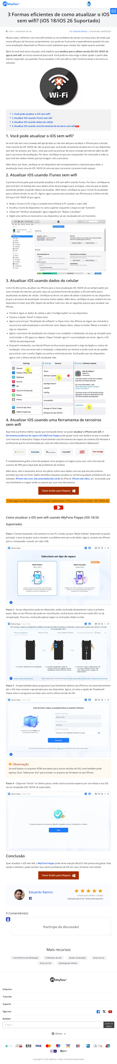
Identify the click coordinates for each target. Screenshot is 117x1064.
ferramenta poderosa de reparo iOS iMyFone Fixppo (33, 435)
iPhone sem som (24, 478)
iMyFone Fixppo (46, 863)
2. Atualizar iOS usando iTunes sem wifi (32, 118)
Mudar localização (77, 957)
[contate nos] (113, 11)
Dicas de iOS (45, 963)
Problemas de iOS (24, 31)
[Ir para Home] (11, 4)
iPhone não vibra (81, 478)
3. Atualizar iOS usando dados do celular (32, 122)
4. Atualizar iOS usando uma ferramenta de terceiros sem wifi (43, 126)
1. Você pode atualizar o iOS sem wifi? (31, 113)
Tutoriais (7, 996)
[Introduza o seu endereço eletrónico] (53, 1025)
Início (11, 31)
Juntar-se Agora (109, 1024)
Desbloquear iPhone (68, 963)
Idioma (58, 1033)
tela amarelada (41, 478)
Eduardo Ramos (80, 31)
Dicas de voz (98, 957)
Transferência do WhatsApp (25, 957)
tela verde (55, 478)
